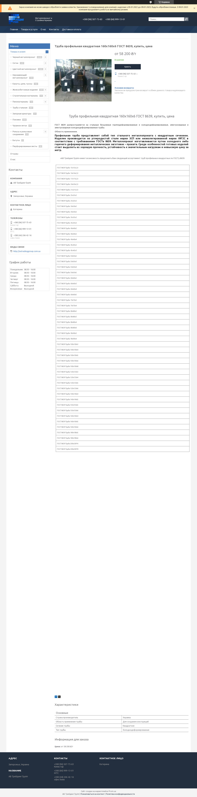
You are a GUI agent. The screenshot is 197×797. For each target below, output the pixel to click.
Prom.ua (112, 791)
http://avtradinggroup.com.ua (26, 251)
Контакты (54, 29)
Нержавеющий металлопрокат (20, 76)
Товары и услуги (29, 29)
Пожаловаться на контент (92, 794)
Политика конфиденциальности (120, 794)
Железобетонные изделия (25, 90)
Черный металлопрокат (24, 57)
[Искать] (186, 19)
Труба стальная (20, 108)
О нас (43, 29)
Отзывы (14, 154)
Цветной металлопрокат (24, 69)
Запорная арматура (22, 113)
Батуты (16, 140)
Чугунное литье (20, 125)
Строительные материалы (25, 96)
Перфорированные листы (25, 146)
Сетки (15, 63)
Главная (14, 29)
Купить (127, 67)
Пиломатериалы (20, 102)
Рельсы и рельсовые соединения (22, 132)
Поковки (17, 119)
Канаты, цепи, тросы (22, 84)
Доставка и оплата (71, 29)
